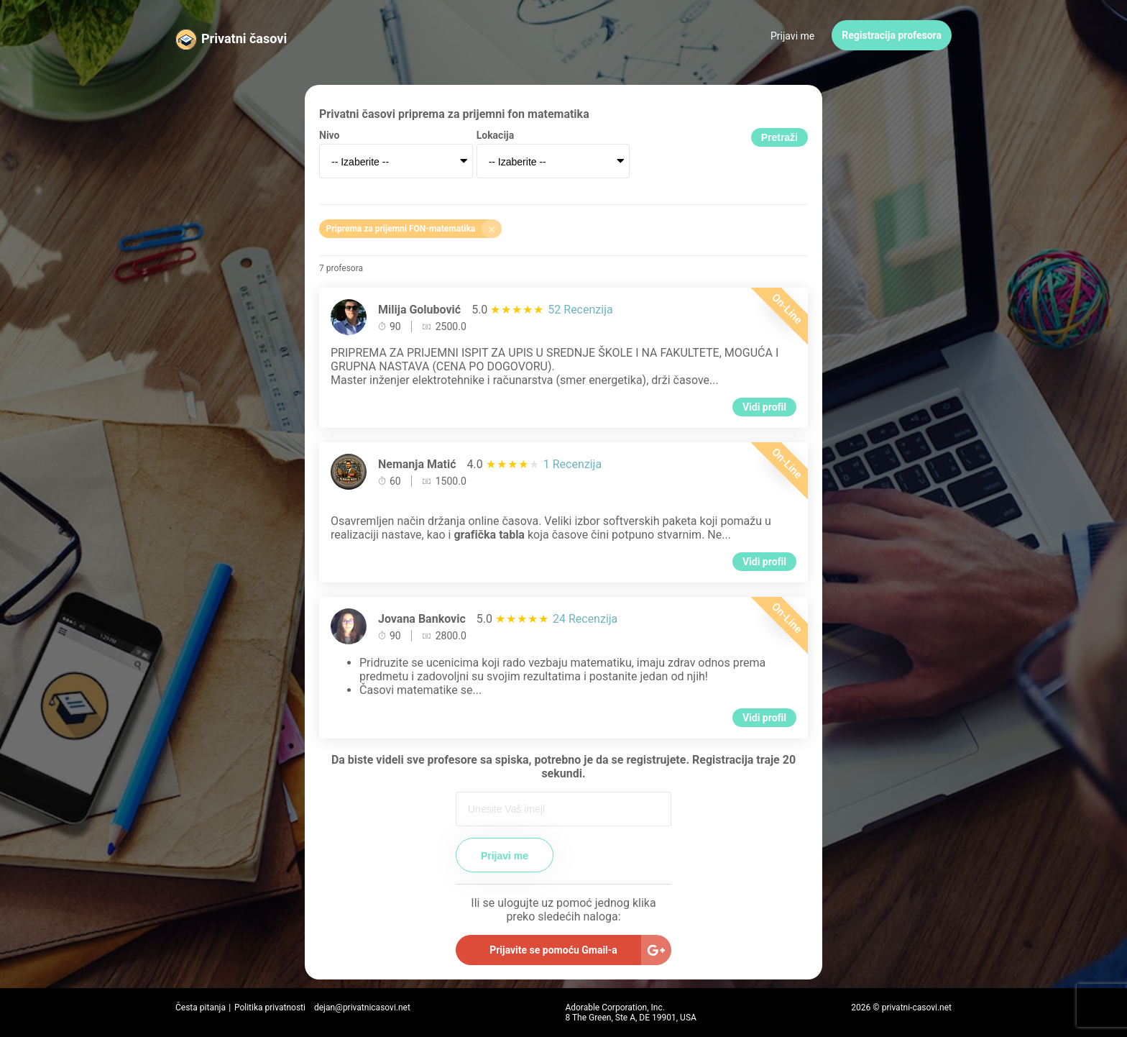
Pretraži (779, 137)
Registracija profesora (892, 35)
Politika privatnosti (269, 1007)
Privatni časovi (244, 38)
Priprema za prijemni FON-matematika (414, 228)
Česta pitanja (200, 1007)
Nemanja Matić (417, 464)
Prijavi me (792, 36)
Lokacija (496, 135)
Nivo (329, 135)
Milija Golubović (419, 309)
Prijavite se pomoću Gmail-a (553, 950)
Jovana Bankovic (422, 619)
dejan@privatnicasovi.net (362, 1007)
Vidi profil (764, 407)
